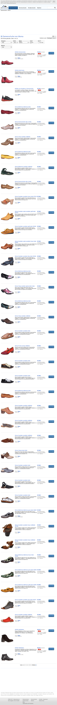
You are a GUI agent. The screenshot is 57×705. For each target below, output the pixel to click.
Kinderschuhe (31, 8)
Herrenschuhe (22, 8)
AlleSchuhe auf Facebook (28, 703)
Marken (39, 8)
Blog (24, 702)
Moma (9, 10)
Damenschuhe (13, 8)
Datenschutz (41, 700)
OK (54, 1)
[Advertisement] (28, 23)
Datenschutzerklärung (11, 3)
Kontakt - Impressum (43, 699)
